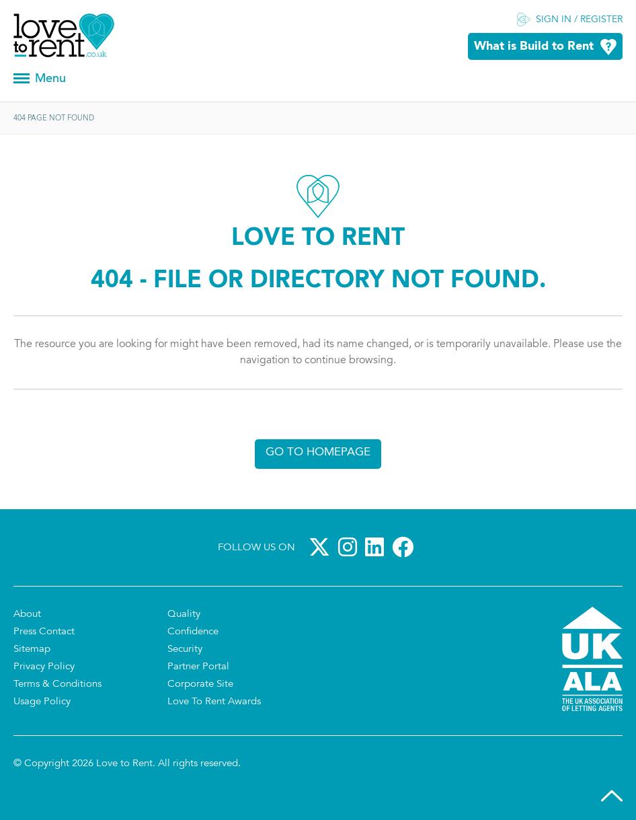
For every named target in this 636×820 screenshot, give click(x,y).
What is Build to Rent (534, 46)
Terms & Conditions (57, 684)
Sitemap (31, 649)
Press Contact (44, 632)
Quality (183, 614)
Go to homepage (318, 452)
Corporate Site (200, 684)
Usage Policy (42, 702)
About (27, 614)
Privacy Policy (44, 667)
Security (184, 649)
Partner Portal (198, 667)
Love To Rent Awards (214, 702)
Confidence (192, 632)
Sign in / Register (579, 20)
